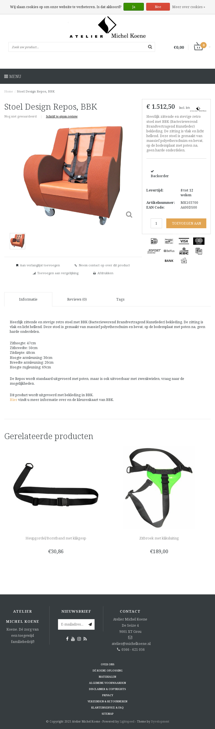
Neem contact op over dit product (104, 265)
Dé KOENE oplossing (108, 670)
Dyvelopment (160, 721)
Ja (133, 6)
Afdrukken (105, 273)
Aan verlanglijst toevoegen (40, 265)
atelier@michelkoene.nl (131, 643)
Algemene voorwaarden (107, 683)
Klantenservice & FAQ (107, 707)
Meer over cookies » (188, 6)
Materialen (107, 677)
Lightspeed (127, 721)
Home (8, 91)
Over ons (107, 664)
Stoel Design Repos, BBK (36, 91)
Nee (158, 6)
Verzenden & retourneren (107, 701)
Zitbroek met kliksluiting (159, 538)
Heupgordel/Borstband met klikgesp (55, 538)
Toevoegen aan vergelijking (57, 273)
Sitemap (108, 714)
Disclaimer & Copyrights (107, 689)
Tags (120, 299)
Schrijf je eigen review (62, 116)
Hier (13, 399)
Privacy (107, 695)
